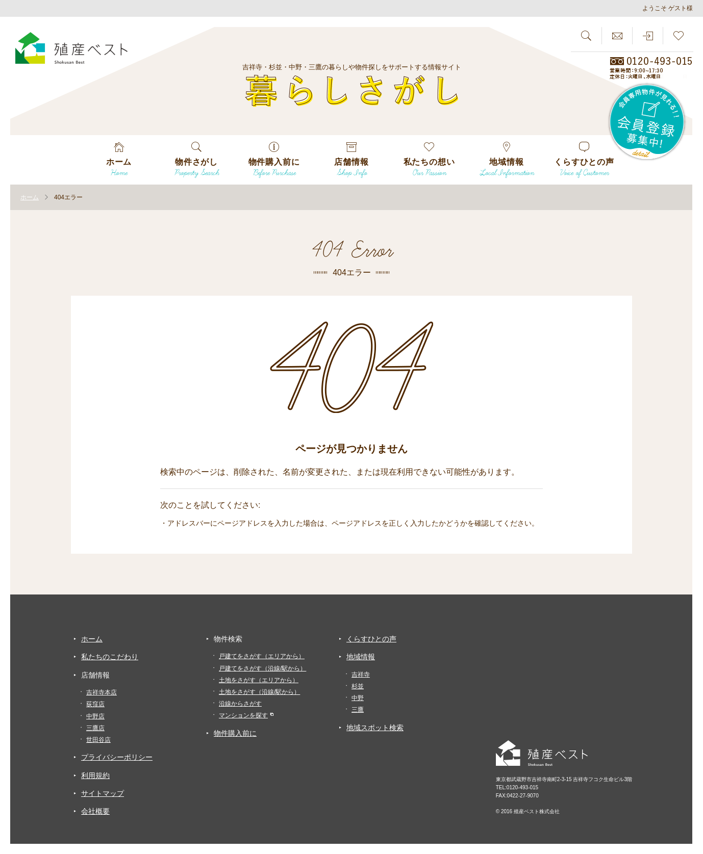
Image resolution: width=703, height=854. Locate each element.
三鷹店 (95, 728)
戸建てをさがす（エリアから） (262, 656)
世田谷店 (98, 739)
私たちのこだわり (109, 657)
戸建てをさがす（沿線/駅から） (262, 668)
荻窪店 (95, 704)
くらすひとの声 (371, 639)
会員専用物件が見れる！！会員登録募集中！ (647, 122)
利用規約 (95, 775)
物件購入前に (235, 733)
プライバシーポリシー (117, 757)
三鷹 (358, 709)
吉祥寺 (361, 674)
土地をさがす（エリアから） (258, 680)
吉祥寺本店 (101, 692)
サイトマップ (102, 793)
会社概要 (95, 811)
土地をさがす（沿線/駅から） (259, 691)
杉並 (358, 686)
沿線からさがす (240, 703)
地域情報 (360, 657)
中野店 (95, 716)
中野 (358, 698)
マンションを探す (243, 715)
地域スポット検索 (375, 727)
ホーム (92, 639)
